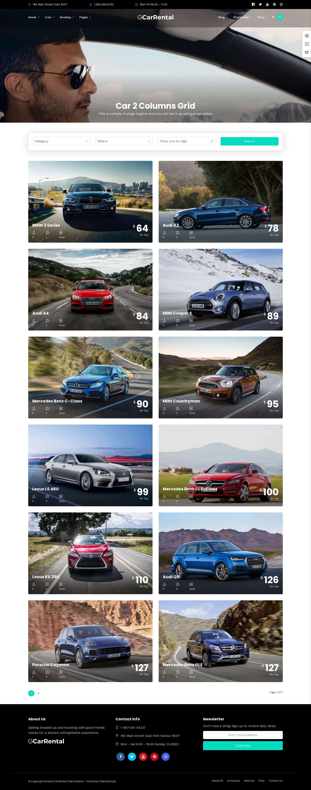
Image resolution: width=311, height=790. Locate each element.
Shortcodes (241, 17)
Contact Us (276, 780)
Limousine (233, 780)
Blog (221, 17)
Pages (83, 17)
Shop (260, 17)
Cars (48, 17)
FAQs (261, 780)
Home (32, 17)
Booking (65, 17)
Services (249, 780)
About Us (217, 780)
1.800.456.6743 (101, 4)
